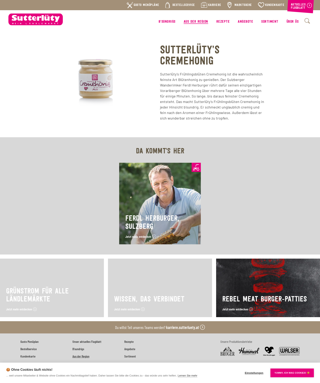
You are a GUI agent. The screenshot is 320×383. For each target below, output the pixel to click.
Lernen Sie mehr (187, 375)
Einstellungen (254, 372)
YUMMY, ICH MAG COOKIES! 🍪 (292, 373)
